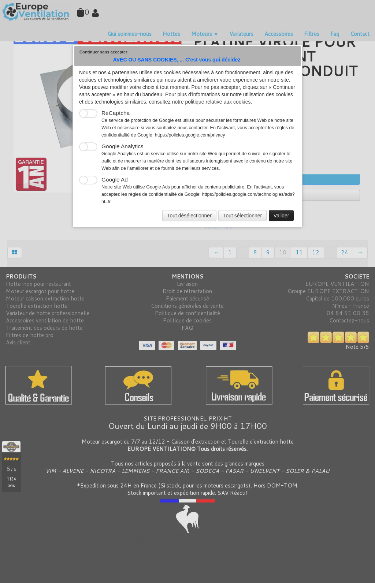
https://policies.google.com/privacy (190, 135)
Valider (281, 215)
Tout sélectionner (242, 215)
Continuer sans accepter (103, 52)
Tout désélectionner (189, 215)
